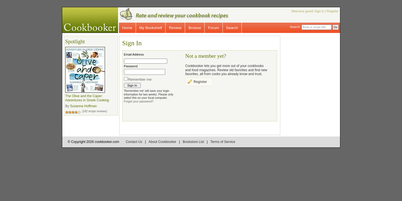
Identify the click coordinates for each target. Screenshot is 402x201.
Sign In (319, 11)
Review (175, 28)
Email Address (134, 54)
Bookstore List (193, 142)
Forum (213, 28)
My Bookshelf (150, 28)
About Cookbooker (162, 142)
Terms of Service (222, 142)
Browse (194, 28)
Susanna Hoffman (83, 106)
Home (127, 28)
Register (333, 11)
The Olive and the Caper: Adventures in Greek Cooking (87, 98)
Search (232, 28)
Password (131, 66)
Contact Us (134, 142)
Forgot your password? (139, 101)
